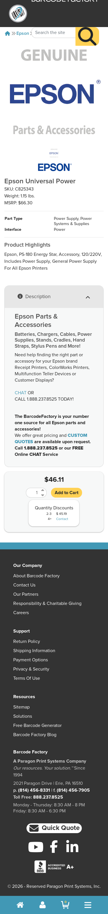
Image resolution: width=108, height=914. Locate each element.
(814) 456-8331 (34, 790)
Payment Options (30, 660)
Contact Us (24, 585)
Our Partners (25, 594)
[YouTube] (36, 847)
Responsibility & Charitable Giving (47, 603)
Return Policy (26, 641)
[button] (54, 828)
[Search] (87, 28)
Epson (22, 33)
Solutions (22, 716)
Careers (21, 612)
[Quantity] (33, 493)
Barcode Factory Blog (34, 734)
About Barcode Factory (36, 576)
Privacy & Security (31, 669)
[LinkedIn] (72, 847)
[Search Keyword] (53, 24)
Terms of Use (26, 678)
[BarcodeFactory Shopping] (65, 904)
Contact (62, 519)
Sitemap (21, 707)
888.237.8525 (48, 797)
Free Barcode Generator (37, 725)
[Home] (7, 33)
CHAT (20, 393)
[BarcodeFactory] (18, 13)
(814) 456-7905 (73, 790)
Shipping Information (34, 650)
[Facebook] (54, 846)
